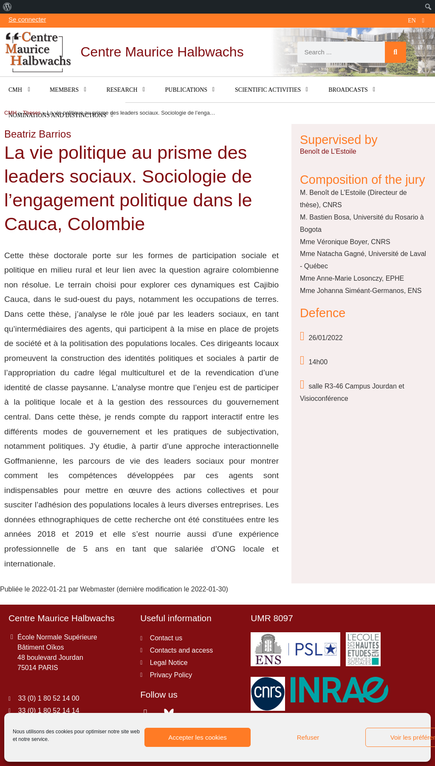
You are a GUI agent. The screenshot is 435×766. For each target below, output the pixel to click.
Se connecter (27, 19)
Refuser (308, 737)
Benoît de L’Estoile (328, 151)
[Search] (395, 52)
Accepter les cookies (197, 737)
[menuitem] (7, 7)
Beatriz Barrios (37, 134)
